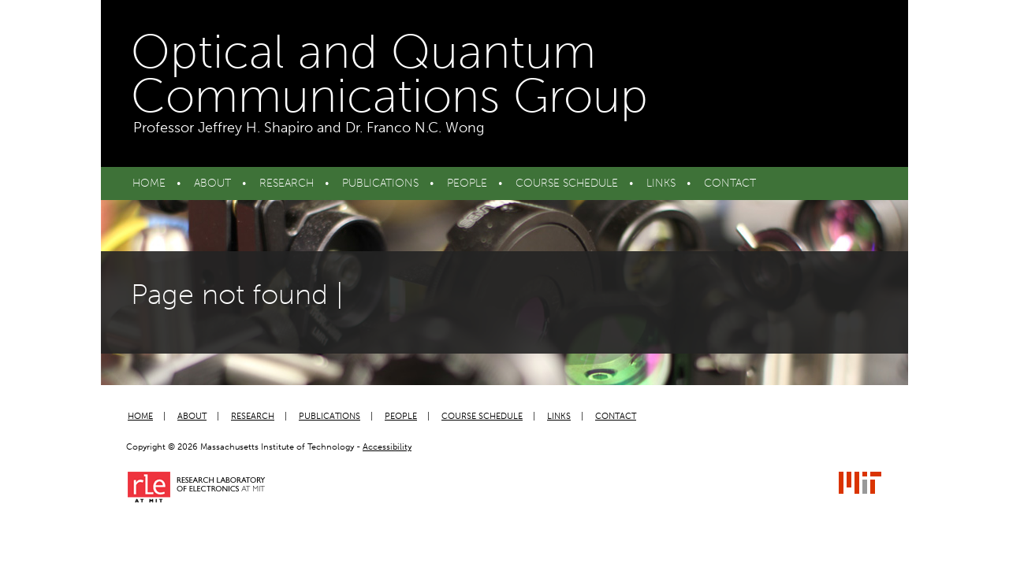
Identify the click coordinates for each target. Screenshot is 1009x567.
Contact (730, 183)
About (212, 183)
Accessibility (387, 447)
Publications (380, 183)
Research (286, 183)
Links (661, 183)
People (467, 183)
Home (149, 183)
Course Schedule (567, 183)
